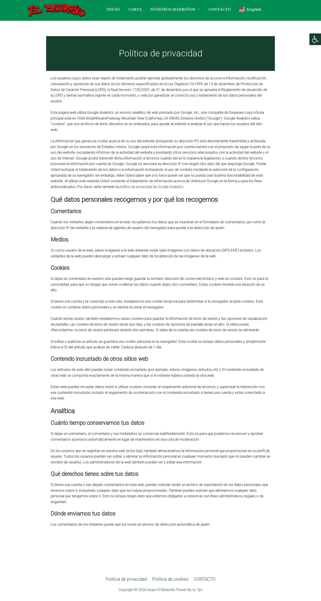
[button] (315, 39)
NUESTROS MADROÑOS (172, 9)
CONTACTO (219, 9)
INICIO (113, 9)
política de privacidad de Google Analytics (152, 187)
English (250, 9)
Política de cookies (170, 579)
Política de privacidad (126, 579)
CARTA (135, 9)
